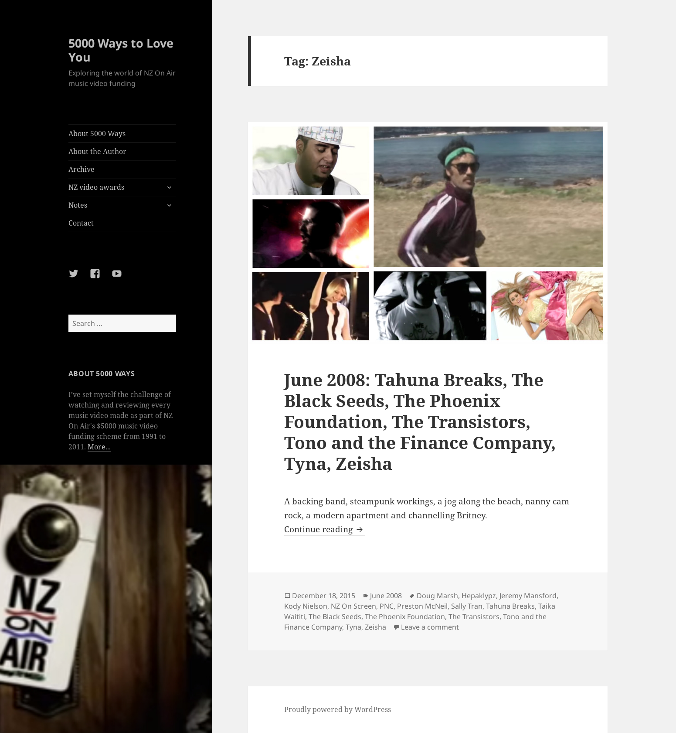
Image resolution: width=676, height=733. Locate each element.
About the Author (97, 151)
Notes (77, 205)
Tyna (353, 627)
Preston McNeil (422, 606)
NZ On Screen (353, 606)
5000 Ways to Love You (120, 50)
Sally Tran (466, 606)
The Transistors (473, 616)
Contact (81, 223)
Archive (81, 169)
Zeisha (375, 627)
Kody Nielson (305, 606)
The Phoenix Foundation (405, 616)
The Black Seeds (335, 616)
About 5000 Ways (97, 133)
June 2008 (386, 595)
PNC (387, 606)
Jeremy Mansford (528, 595)
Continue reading (324, 529)
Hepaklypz (479, 595)
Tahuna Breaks (510, 606)
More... (99, 447)
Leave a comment (430, 627)
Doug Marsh (437, 595)
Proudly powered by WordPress (337, 709)
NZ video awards (96, 187)
